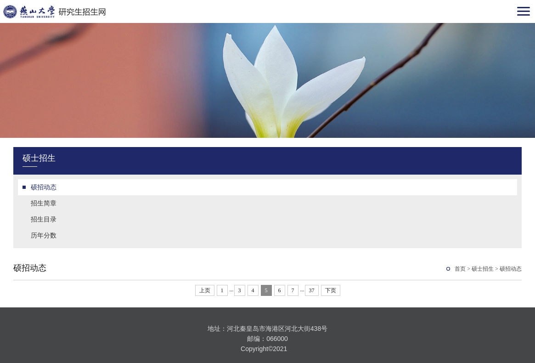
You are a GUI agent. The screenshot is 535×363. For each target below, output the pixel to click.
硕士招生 (483, 269)
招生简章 (43, 203)
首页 (460, 269)
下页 (330, 290)
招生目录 (43, 219)
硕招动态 (43, 187)
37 (312, 290)
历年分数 (43, 235)
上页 (204, 290)
